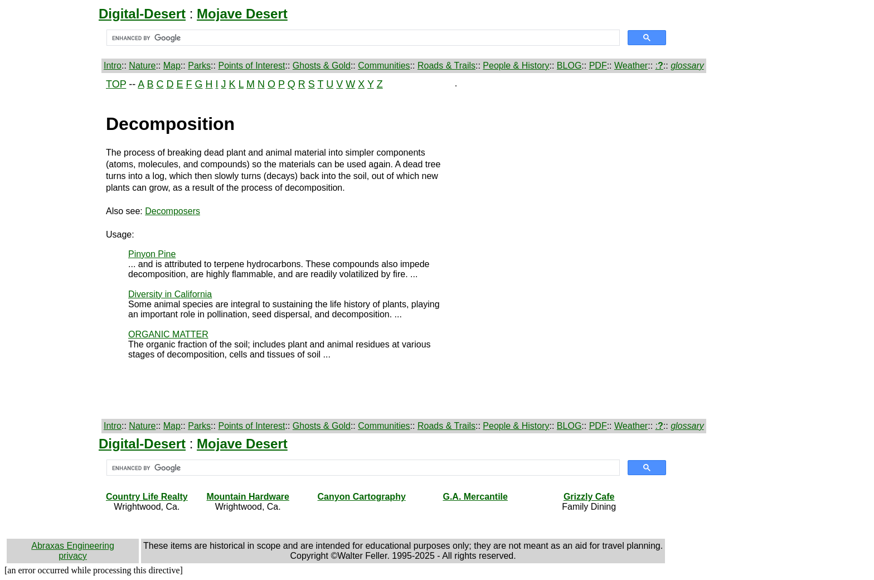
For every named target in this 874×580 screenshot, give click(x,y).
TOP (116, 84)
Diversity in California (170, 294)
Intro (113, 65)
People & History (516, 65)
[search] (362, 38)
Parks (199, 65)
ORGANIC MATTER (168, 334)
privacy (73, 555)
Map (172, 65)
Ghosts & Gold (322, 65)
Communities (384, 65)
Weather (631, 65)
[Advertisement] (54, 246)
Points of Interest (251, 65)
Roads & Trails (446, 65)
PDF (598, 65)
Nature (142, 65)
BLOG (569, 65)
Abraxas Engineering (72, 545)
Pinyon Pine (152, 254)
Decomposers (172, 211)
